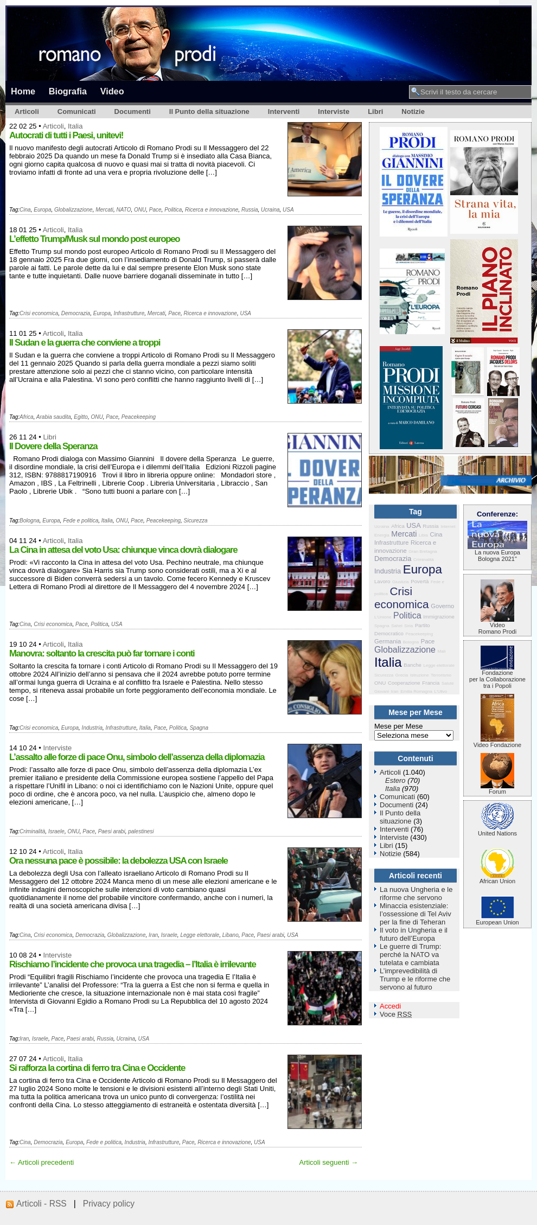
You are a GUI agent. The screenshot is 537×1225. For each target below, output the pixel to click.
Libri (375, 111)
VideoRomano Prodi (497, 625)
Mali (442, 651)
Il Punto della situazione (209, 111)
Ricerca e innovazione (211, 210)
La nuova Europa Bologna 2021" (497, 553)
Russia (249, 210)
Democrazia (75, 313)
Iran (153, 935)
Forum (497, 789)
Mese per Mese (398, 726)
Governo (442, 606)
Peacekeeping (139, 417)
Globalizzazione (73, 210)
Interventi (284, 111)
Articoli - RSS (41, 1203)
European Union (497, 920)
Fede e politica (80, 521)
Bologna (30, 521)
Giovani (381, 691)
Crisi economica (39, 313)
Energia (381, 535)
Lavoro (382, 581)
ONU (140, 210)
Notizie (413, 111)
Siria (408, 625)
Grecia (401, 675)
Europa (42, 210)
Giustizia (400, 581)
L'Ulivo (441, 691)
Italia (75, 126)
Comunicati (76, 111)
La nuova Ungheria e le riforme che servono (416, 893)
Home (23, 91)
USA (288, 210)
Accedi (390, 1006)
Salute (448, 683)
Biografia (68, 91)
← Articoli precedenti (41, 1162)
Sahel (396, 625)
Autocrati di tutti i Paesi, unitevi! (66, 135)
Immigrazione (439, 617)
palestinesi (141, 831)
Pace (155, 210)
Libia (423, 535)
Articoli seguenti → (328, 1162)
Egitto (81, 417)
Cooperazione (404, 683)
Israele (56, 831)
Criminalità (32, 831)
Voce (396, 1014)
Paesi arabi (111, 831)
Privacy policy (109, 1203)
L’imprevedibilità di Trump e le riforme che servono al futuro (415, 979)
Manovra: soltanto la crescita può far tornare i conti (101, 653)
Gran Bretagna (422, 551)
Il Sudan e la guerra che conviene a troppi (84, 342)
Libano (230, 935)
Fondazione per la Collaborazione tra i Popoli (497, 676)
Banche (412, 665)
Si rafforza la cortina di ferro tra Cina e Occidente (97, 1068)
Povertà (420, 581)
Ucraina (270, 210)
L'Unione (382, 617)
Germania (387, 641)
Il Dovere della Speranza (53, 446)
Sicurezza (196, 521)
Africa (27, 417)
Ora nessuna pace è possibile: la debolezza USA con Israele (118, 861)
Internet (447, 526)
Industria (92, 728)
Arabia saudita (53, 417)
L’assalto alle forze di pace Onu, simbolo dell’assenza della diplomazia (136, 757)
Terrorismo (441, 675)
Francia (430, 683)
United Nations (497, 831)
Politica (173, 210)
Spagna (199, 728)
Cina (25, 210)
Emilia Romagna (416, 691)
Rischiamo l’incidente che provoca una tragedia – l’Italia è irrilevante (132, 964)
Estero (395, 780)
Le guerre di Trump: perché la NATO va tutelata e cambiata (410, 954)
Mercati (104, 210)
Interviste (333, 111)
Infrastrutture (129, 313)
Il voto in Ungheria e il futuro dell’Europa (414, 934)
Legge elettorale (199, 935)
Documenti (132, 111)
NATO (124, 210)
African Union (497, 878)
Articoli (27, 111)
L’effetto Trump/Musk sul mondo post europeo (94, 239)
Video (112, 91)
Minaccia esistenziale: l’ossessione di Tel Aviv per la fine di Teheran (415, 914)
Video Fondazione (497, 742)
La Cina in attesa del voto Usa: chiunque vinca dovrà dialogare (123, 550)
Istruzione (419, 675)
